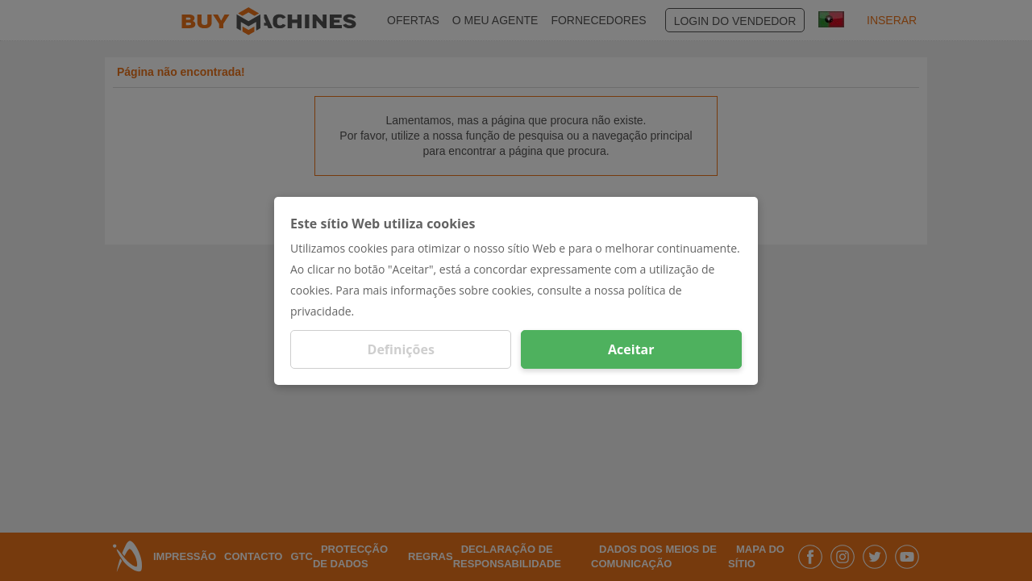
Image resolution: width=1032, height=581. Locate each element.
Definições (401, 349)
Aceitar (631, 349)
